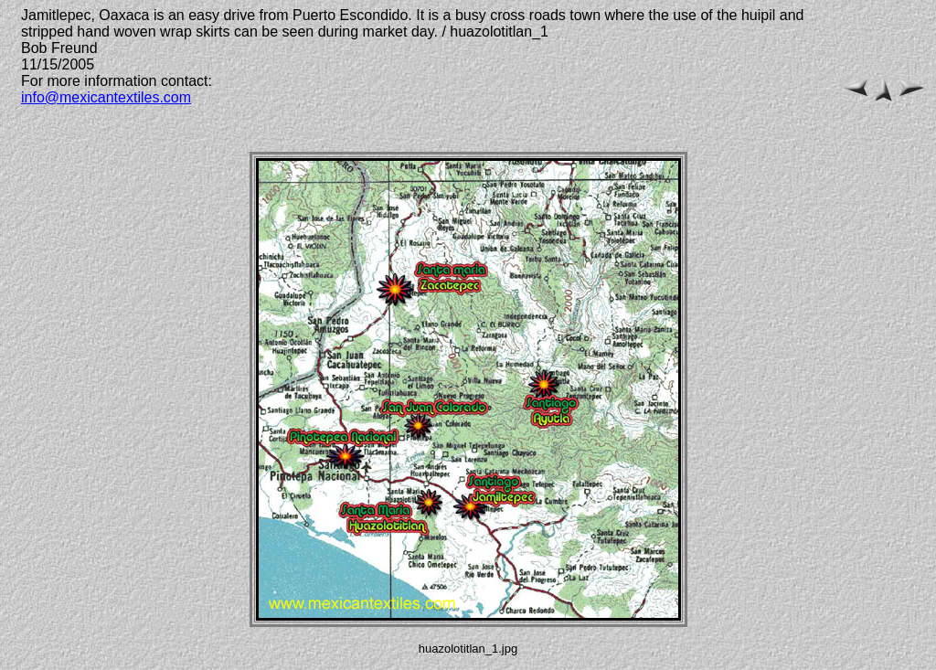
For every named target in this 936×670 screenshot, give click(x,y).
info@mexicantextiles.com (106, 97)
